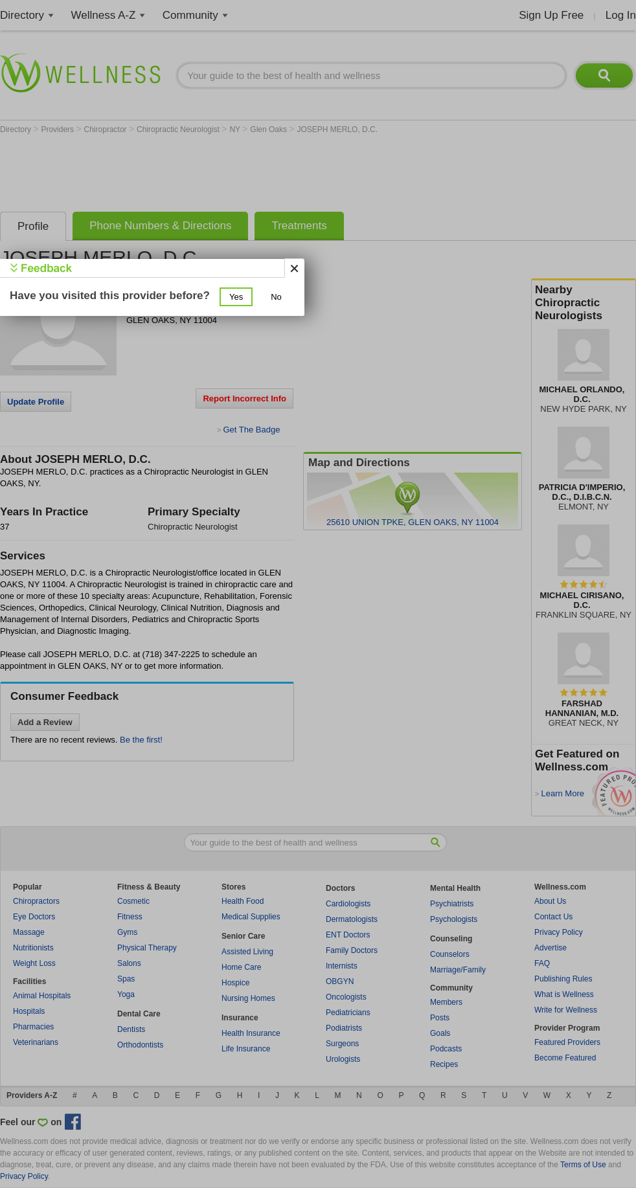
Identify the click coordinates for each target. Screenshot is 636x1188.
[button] (236, 296)
